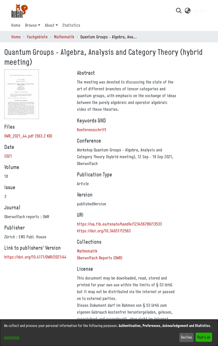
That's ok (203, 337)
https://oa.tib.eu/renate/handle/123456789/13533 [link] (119, 223)
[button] (178, 10)
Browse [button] (31, 25)
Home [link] (16, 36)
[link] (28, 135)
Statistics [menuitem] (71, 25)
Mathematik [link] (64, 36)
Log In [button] (198, 10)
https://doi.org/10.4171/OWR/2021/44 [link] (35, 256)
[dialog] (109, 333)
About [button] (49, 25)
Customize (11, 337)
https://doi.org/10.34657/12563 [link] (104, 230)
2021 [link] (8, 156)
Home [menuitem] (15, 25)
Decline (186, 337)
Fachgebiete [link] (37, 36)
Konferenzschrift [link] (91, 129)
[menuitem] (32, 25)
